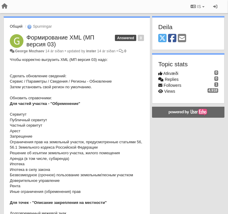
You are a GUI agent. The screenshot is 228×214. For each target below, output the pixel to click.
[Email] (182, 38)
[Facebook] (172, 38)
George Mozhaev (29, 51)
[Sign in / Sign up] (215, 6)
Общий (16, 26)
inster (91, 51)
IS (198, 6)
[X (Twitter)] (162, 38)
